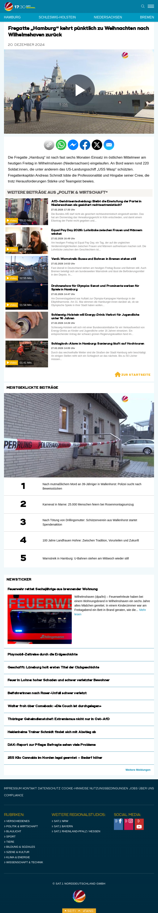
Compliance (14, 795)
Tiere (9, 841)
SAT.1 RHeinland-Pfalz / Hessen (76, 831)
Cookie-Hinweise (75, 788)
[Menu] (151, 6)
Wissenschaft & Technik (23, 862)
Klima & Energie (17, 857)
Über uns (146, 788)
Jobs (133, 788)
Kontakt (30, 788)
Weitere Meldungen (137, 769)
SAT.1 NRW (60, 821)
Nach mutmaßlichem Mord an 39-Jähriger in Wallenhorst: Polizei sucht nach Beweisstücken (92, 486)
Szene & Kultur (16, 852)
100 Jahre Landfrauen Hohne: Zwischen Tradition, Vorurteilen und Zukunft (91, 540)
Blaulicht (12, 831)
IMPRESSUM (13, 788)
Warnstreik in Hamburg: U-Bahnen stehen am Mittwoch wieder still (86, 558)
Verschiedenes (17, 821)
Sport (10, 836)
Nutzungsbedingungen (109, 788)
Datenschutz (49, 788)
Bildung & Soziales (19, 846)
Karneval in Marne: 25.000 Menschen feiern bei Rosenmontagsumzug (88, 504)
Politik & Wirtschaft (21, 826)
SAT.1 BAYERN (62, 826)
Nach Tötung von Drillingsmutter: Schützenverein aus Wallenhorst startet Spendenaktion (90, 522)
